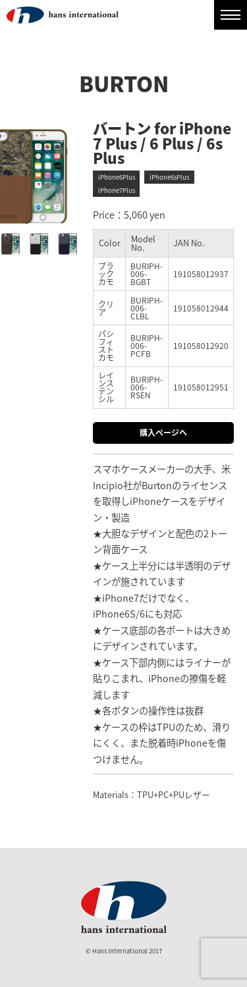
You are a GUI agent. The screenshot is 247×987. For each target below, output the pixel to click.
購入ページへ (163, 433)
